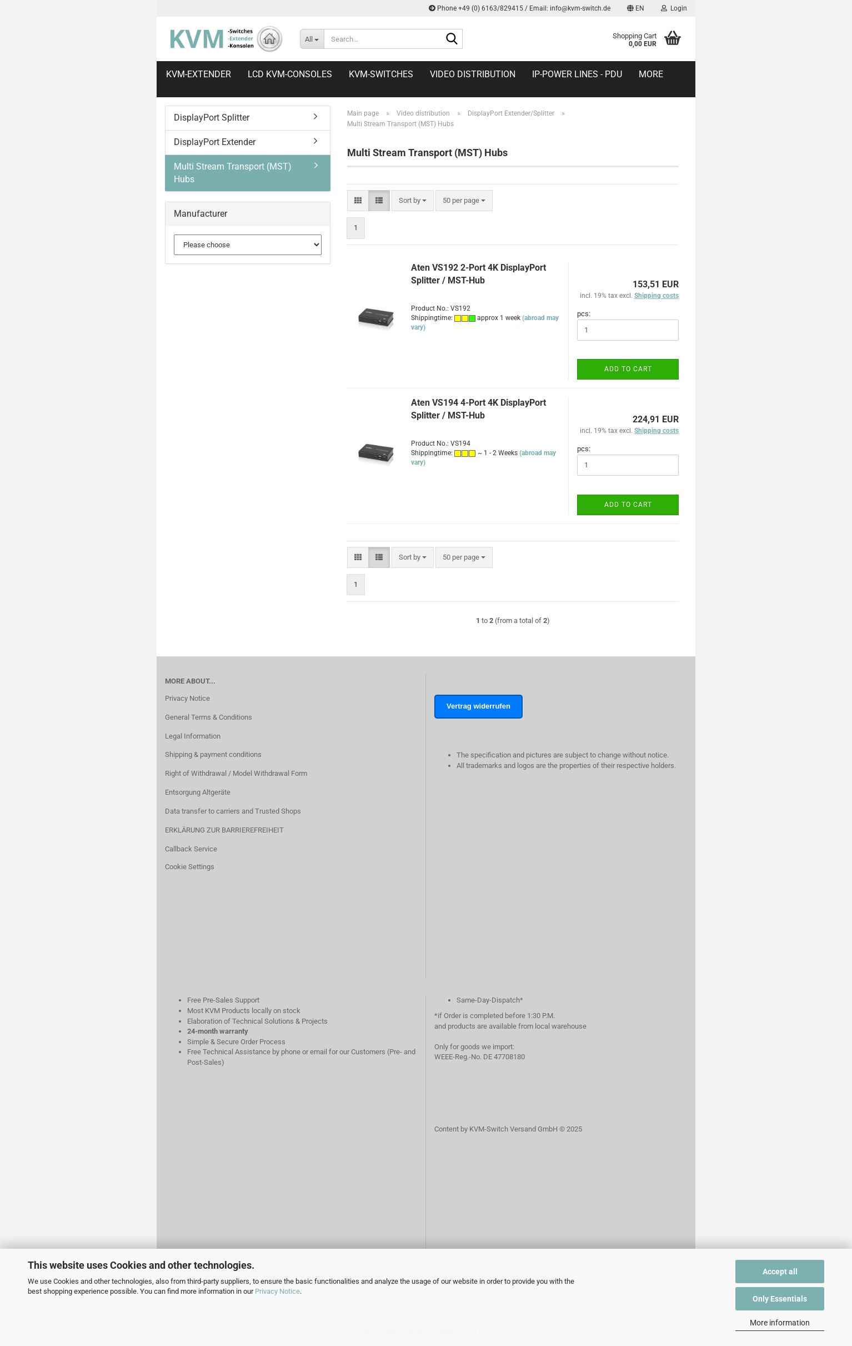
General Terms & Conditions (208, 717)
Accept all (780, 1271)
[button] (636, 8)
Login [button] (674, 8)
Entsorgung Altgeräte (197, 792)
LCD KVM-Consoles (290, 74)
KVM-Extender (198, 74)
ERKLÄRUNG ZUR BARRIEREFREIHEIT (224, 830)
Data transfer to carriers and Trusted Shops (233, 811)
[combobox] (413, 201)
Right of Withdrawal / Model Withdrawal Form (236, 773)
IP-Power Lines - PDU (577, 74)
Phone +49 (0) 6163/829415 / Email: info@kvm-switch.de (519, 8)
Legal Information (192, 736)
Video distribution (472, 74)
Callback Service (191, 849)
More (651, 74)
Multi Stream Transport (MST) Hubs (233, 173)
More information (780, 1322)
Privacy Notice (277, 1291)
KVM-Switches (381, 74)
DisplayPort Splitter (211, 117)
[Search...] (312, 39)
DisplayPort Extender (214, 142)
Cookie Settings (189, 867)
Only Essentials (780, 1298)
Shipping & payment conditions (213, 754)
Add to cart (628, 369)
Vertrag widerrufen (478, 706)
